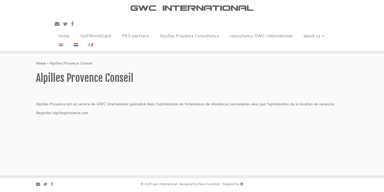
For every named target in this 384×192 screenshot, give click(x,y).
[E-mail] (59, 23)
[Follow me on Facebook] (74, 23)
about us (313, 36)
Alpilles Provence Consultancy (189, 36)
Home (41, 63)
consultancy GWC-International (261, 36)
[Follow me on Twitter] (67, 23)
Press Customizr (209, 184)
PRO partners (135, 36)
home (64, 36)
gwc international (165, 184)
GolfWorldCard (95, 36)
